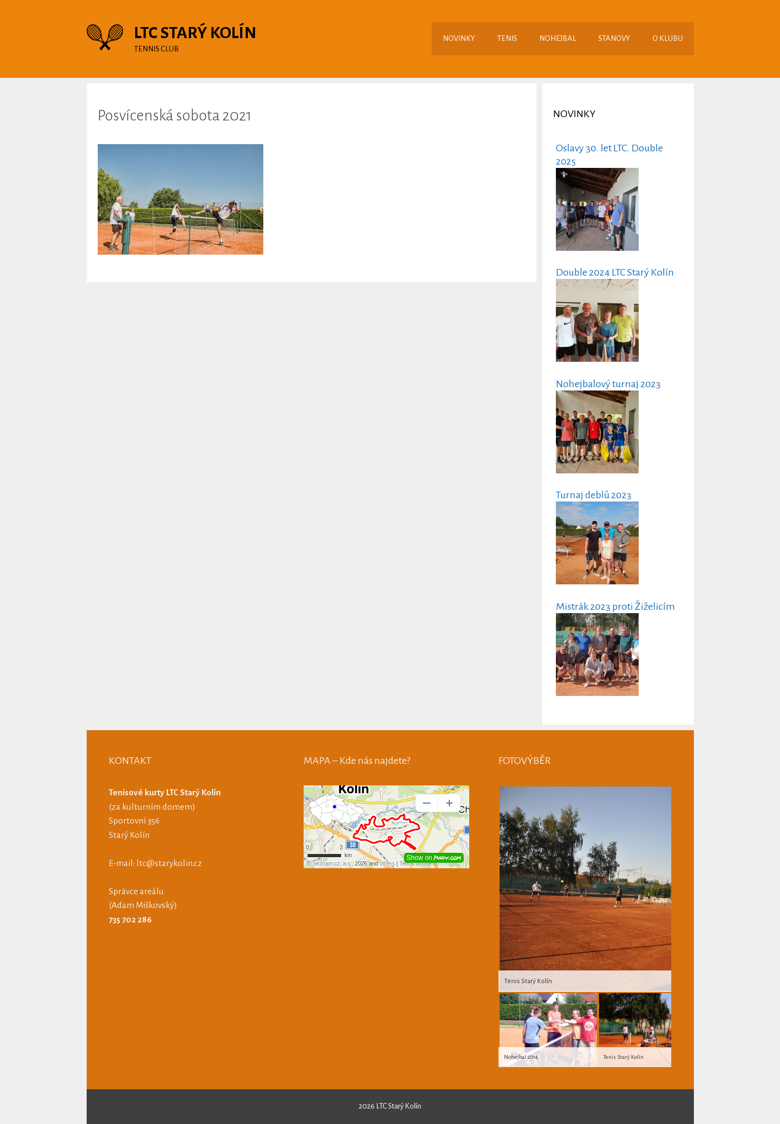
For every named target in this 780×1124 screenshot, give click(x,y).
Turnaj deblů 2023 (594, 494)
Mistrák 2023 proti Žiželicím (615, 606)
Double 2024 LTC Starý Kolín (615, 272)
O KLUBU (667, 38)
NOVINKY (459, 38)
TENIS (507, 38)
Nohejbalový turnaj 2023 (608, 383)
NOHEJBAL (557, 38)
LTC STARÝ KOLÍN (195, 32)
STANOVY (614, 38)
